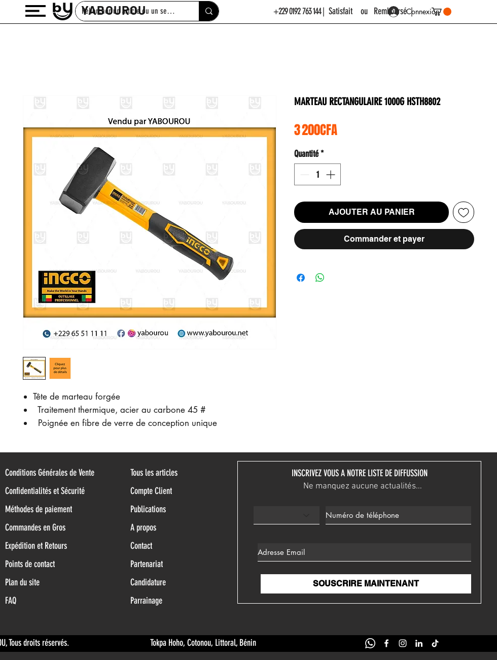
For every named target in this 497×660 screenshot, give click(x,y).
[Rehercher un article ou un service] (209, 11)
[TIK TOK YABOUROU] (435, 643)
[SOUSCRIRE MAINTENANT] (366, 583)
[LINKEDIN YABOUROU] (419, 643)
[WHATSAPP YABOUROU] (370, 643)
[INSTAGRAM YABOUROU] (403, 643)
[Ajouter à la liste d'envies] (463, 212)
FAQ (10, 600)
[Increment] (331, 174)
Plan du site (22, 582)
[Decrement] (303, 174)
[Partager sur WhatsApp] (320, 278)
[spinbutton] (317, 174)
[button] (35, 11)
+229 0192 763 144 (297, 11)
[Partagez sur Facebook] (301, 278)
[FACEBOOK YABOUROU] (386, 643)
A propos (143, 527)
